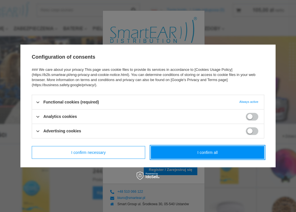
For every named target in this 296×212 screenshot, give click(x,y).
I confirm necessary (88, 152)
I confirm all (207, 152)
